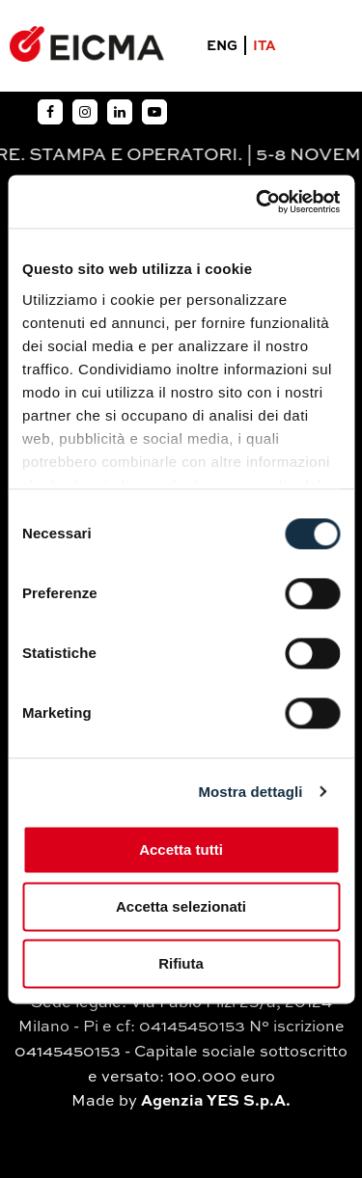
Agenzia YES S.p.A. (216, 1102)
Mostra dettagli (250, 791)
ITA (264, 46)
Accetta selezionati (181, 906)
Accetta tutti (181, 849)
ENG (222, 46)
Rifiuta (181, 963)
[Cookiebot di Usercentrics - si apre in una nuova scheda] (258, 201)
